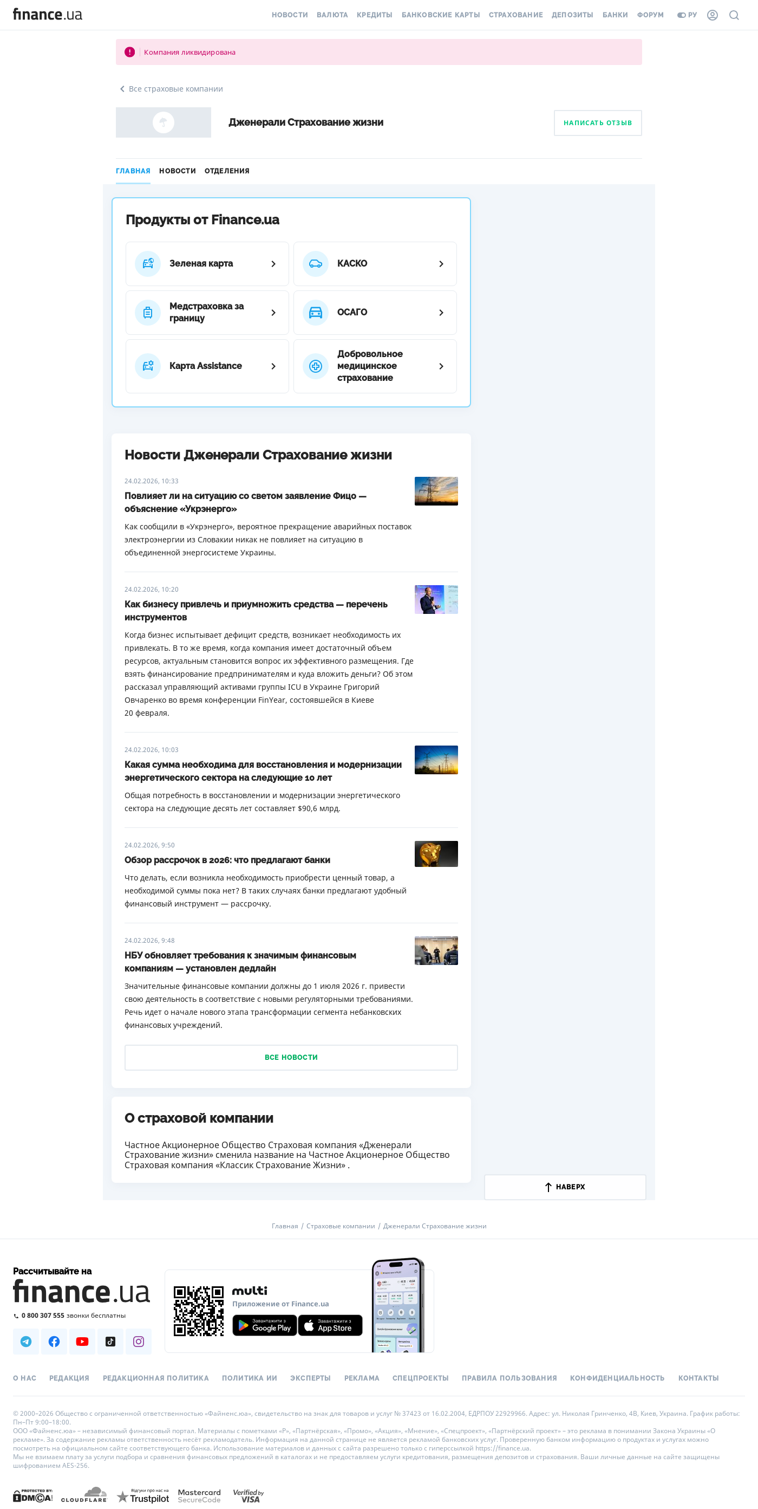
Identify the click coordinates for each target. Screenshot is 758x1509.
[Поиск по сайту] (734, 15)
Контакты (699, 1378)
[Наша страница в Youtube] (82, 1342)
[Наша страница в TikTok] (110, 1342)
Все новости (291, 1057)
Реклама (362, 1378)
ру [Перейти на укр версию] (687, 15)
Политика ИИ (249, 1378)
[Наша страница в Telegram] (26, 1342)
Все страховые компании (169, 88)
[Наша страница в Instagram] (139, 1342)
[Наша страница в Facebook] (54, 1342)
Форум (650, 15)
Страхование (516, 15)
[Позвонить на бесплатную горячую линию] (82, 1315)
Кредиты (375, 15)
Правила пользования (509, 1378)
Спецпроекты (421, 1378)
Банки (616, 15)
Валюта (332, 15)
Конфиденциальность (617, 1378)
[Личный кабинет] (712, 15)
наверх (565, 1187)
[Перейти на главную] (47, 15)
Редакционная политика (156, 1378)
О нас (24, 1378)
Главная (133, 171)
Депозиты (573, 15)
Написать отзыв (598, 122)
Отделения (227, 171)
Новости (290, 15)
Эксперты (310, 1378)
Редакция (69, 1378)
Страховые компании (340, 1226)
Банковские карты (441, 15)
